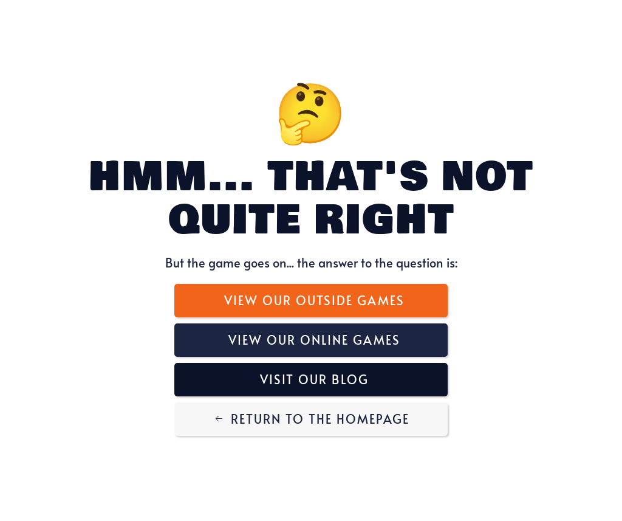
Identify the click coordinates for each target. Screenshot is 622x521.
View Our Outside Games (314, 300)
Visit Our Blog (314, 379)
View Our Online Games (314, 339)
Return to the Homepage (311, 418)
